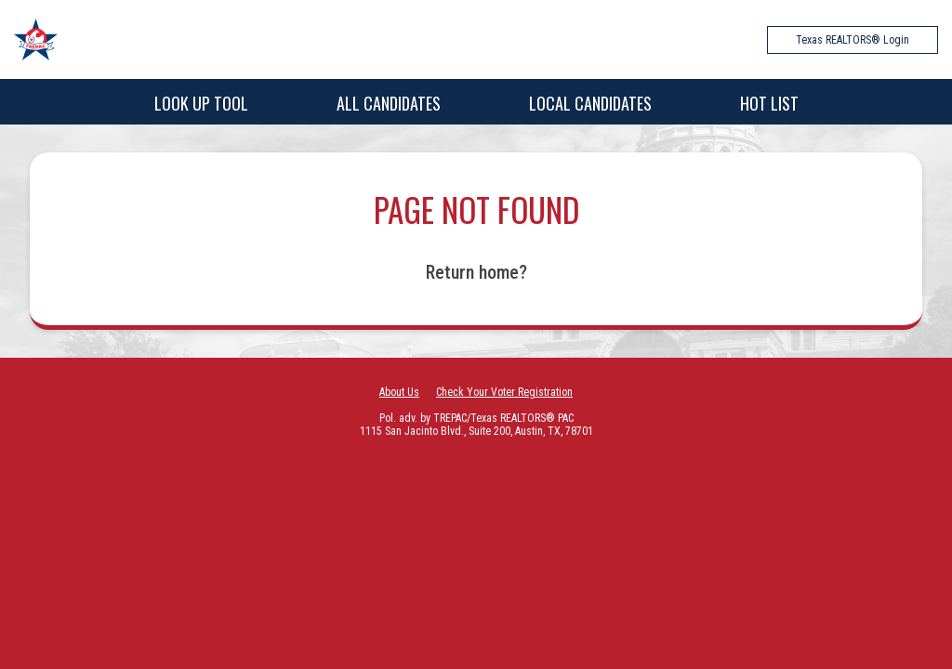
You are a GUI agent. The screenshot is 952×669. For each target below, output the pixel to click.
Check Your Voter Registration (504, 392)
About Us (399, 392)
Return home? (476, 272)
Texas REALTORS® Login (852, 39)
